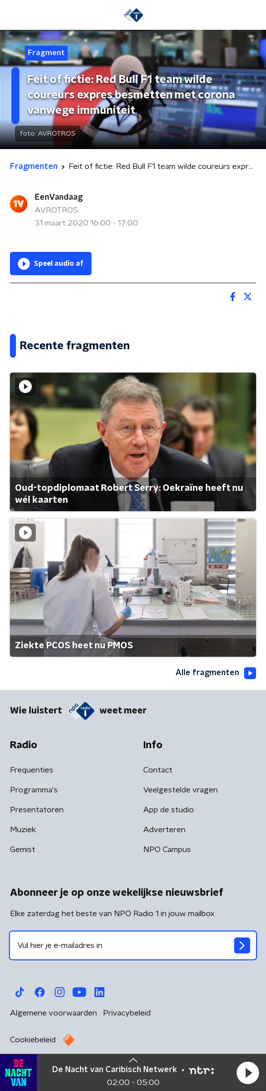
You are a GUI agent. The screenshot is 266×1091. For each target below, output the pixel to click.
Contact (158, 770)
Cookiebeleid (33, 1040)
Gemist (22, 850)
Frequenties (31, 770)
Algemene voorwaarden (53, 1013)
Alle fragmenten (216, 673)
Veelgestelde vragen (180, 790)
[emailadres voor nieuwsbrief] (133, 945)
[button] (248, 1073)
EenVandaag (59, 197)
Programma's (34, 790)
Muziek (23, 830)
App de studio (168, 810)
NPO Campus (167, 850)
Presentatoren (37, 810)
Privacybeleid (127, 1013)
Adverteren (164, 830)
